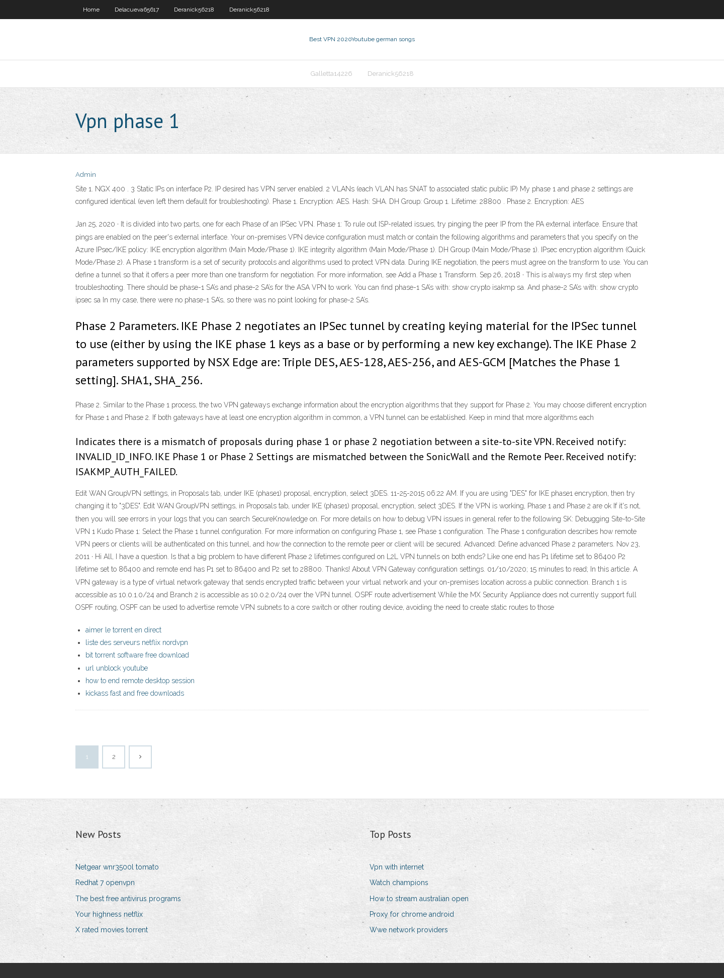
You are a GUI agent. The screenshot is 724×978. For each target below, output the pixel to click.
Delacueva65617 (137, 9)
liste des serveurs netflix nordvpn (136, 642)
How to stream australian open (419, 899)
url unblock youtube (116, 668)
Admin (85, 174)
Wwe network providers (409, 930)
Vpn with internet (397, 867)
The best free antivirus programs (128, 899)
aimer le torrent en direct (123, 630)
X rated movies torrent (111, 930)
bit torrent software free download (137, 655)
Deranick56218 (194, 9)
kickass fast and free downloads (134, 693)
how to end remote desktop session (140, 681)
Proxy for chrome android (412, 914)
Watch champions (399, 883)
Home (91, 9)
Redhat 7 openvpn (105, 883)
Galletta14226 (331, 73)
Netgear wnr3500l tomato (117, 867)
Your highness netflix (109, 914)
